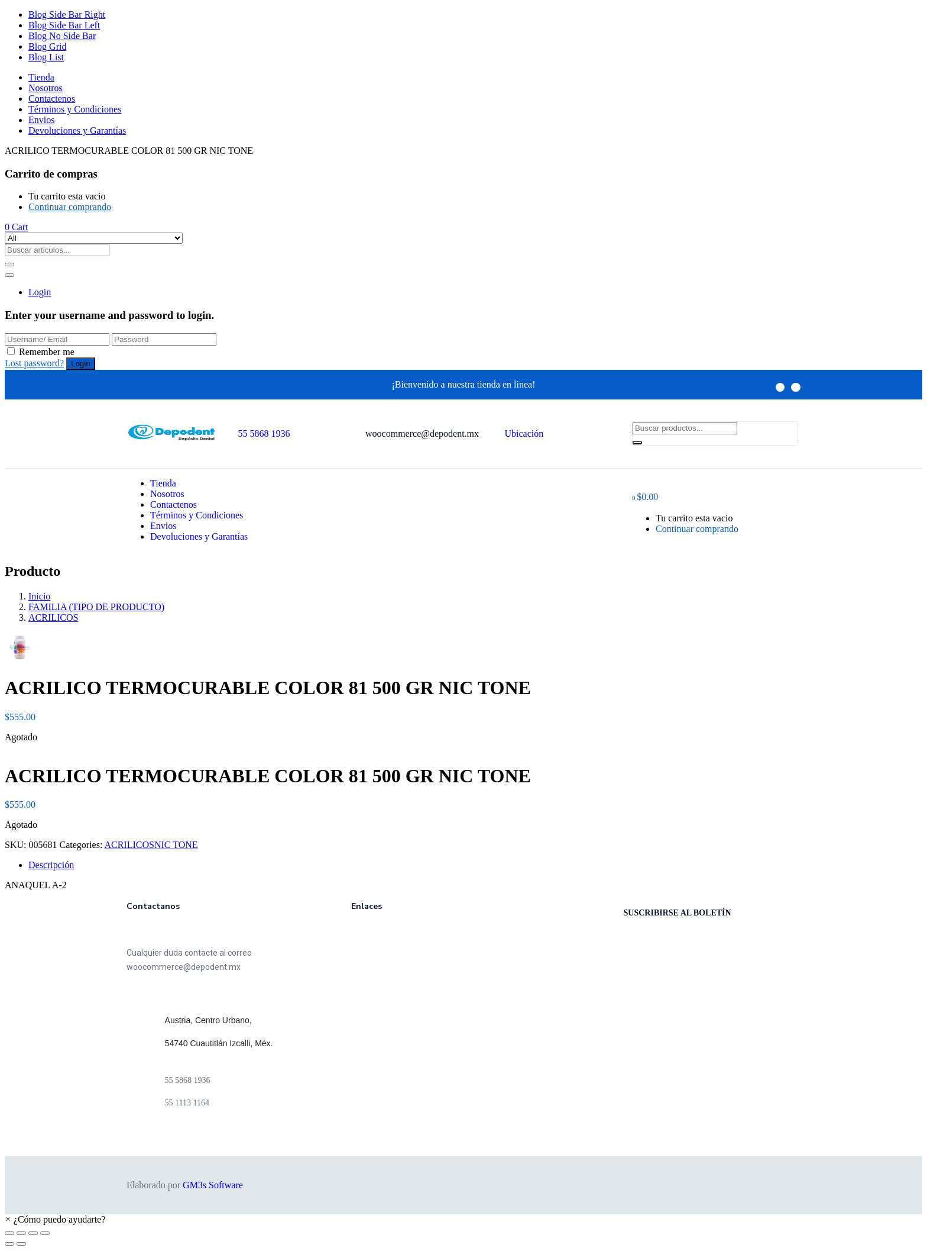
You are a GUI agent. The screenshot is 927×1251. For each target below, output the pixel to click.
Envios (41, 120)
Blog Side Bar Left (64, 25)
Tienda (41, 77)
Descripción (51, 865)
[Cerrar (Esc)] (9, 1233)
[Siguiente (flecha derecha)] (21, 1244)
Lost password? (34, 363)
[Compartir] (21, 1233)
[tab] (475, 865)
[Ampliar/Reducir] (45, 1233)
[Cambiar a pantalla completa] (33, 1233)
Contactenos (51, 98)
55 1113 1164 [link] (187, 1102)
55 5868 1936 (264, 433)
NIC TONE (176, 845)
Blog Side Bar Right (66, 14)
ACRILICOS (53, 617)
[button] (16, 227)
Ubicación (524, 433)
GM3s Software (213, 1185)
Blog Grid (47, 46)
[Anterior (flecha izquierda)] (9, 1244)
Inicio (39, 596)
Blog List (46, 57)
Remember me (46, 352)
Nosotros (45, 88)
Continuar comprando (69, 207)
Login (39, 292)
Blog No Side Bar (62, 36)
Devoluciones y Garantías (77, 130)
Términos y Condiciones (74, 109)
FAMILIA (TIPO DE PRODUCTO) (96, 607)
